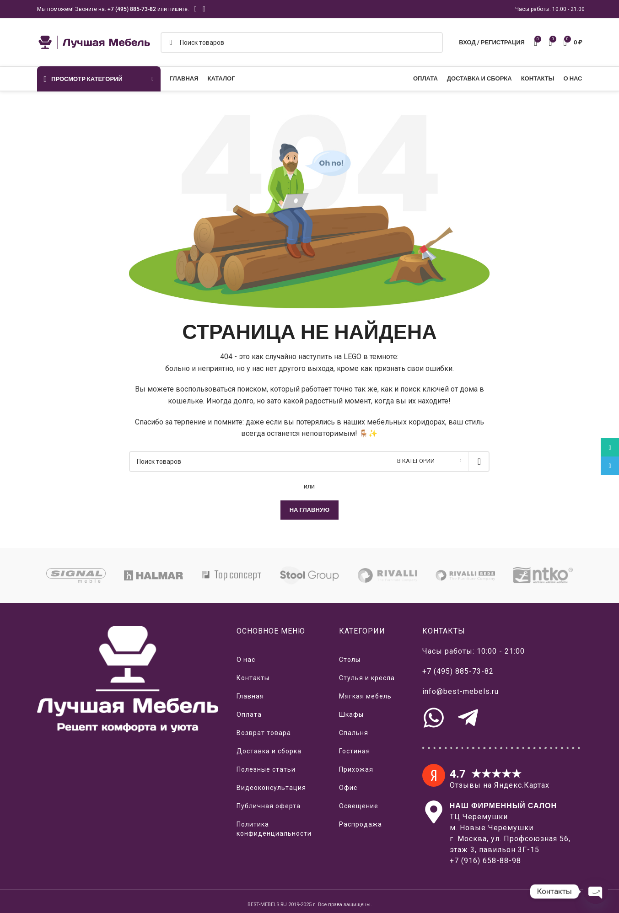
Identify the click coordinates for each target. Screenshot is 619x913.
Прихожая (356, 769)
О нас (246, 659)
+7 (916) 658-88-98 (485, 860)
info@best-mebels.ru (460, 691)
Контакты (253, 678)
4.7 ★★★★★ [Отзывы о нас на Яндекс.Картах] (486, 774)
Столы (350, 659)
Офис (348, 787)
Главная (250, 696)
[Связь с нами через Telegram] (468, 717)
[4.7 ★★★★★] (433, 775)
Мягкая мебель (365, 696)
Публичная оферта (269, 806)
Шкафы (351, 714)
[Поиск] (302, 42)
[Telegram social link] (204, 9)
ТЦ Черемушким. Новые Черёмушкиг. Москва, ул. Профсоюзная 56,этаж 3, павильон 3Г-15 (510, 827)
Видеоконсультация (271, 787)
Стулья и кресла (367, 678)
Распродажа (360, 824)
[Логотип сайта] (94, 41)
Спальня (353, 732)
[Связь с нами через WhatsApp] (433, 717)
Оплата (249, 714)
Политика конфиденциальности (274, 829)
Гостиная (354, 751)
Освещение (358, 806)
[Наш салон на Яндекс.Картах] (433, 811)
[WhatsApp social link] (195, 9)
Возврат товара (264, 732)
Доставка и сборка (269, 751)
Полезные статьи (266, 769)
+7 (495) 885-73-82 (132, 9)
